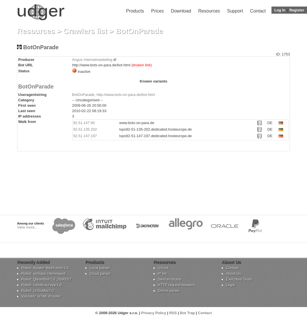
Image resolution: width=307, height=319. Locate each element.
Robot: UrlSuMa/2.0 (37, 291)
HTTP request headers (176, 285)
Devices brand (169, 279)
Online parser (169, 291)
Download (181, 11)
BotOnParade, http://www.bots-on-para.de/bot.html (113, 94)
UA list (163, 268)
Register (296, 10)
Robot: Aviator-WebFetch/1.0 (45, 268)
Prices (157, 11)
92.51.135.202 (85, 129)
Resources (209, 11)
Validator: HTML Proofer (41, 296)
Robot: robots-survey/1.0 (41, 285)
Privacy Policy (153, 313)
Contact (258, 11)
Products (135, 11)
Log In (279, 10)
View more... (27, 227)
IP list (162, 273)
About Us (233, 273)
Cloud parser (100, 273)
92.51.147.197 (85, 136)
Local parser (100, 268)
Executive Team (239, 279)
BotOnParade (36, 86)
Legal (230, 285)
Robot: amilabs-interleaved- (44, 273)
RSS (173, 313)
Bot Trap (187, 313)
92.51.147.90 (84, 123)
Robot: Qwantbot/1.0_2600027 (46, 279)
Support (235, 11)
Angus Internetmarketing (92, 59)
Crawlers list (85, 31)
